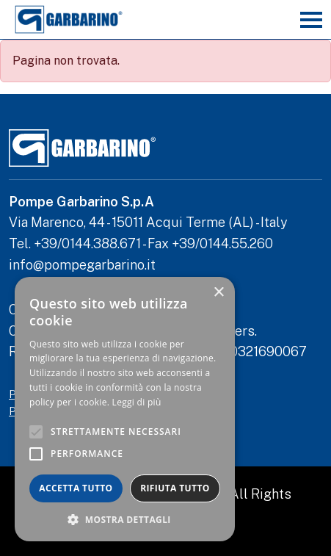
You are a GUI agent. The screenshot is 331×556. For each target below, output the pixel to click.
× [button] (218, 292)
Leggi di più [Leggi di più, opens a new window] (136, 402)
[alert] (125, 409)
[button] (124, 519)
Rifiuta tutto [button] (175, 488)
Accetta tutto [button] (75, 488)
